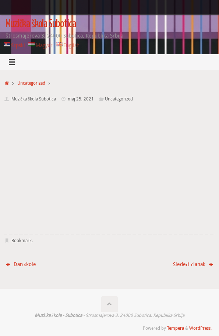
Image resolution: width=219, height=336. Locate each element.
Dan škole (21, 264)
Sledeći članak (193, 264)
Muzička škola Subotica (41, 24)
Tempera (175, 328)
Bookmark (21, 240)
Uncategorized (31, 83)
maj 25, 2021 (81, 99)
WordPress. (200, 328)
